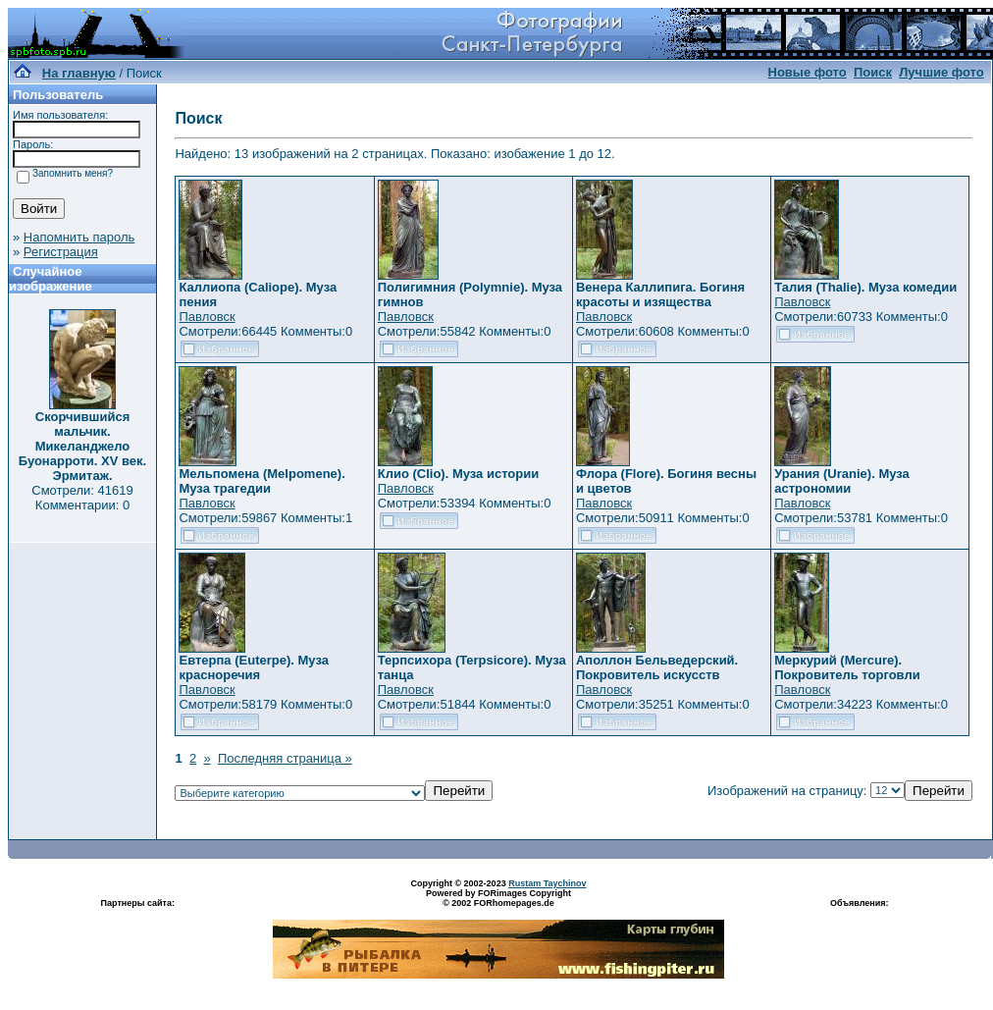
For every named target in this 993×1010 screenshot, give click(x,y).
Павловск (207, 316)
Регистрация (61, 251)
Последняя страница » (285, 758)
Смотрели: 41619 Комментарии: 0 (81, 497)
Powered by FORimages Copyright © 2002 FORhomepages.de (498, 898)
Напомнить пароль (79, 237)
